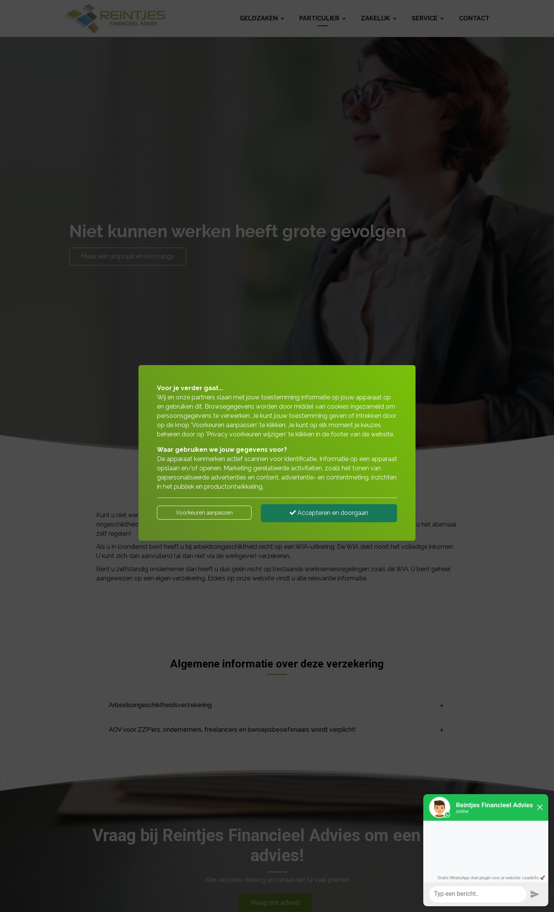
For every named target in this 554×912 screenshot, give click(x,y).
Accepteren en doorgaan (329, 512)
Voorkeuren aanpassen (204, 513)
